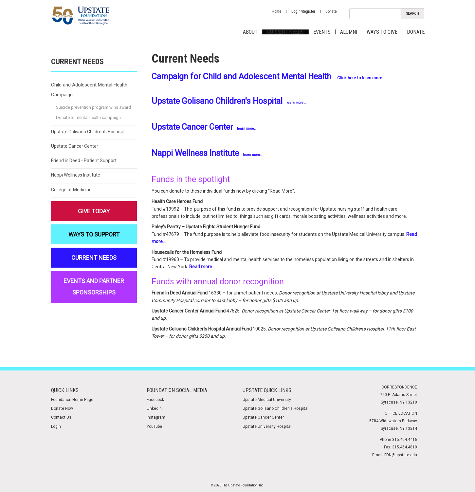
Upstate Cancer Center (204, 127)
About (250, 31)
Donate (331, 11)
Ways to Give (382, 31)
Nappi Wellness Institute (207, 153)
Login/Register (303, 11)
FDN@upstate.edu (400, 455)
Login (56, 426)
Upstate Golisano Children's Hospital (229, 101)
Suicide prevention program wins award (93, 107)
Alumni (348, 31)
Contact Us (61, 417)
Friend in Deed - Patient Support (84, 160)
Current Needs (285, 31)
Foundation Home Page (72, 399)
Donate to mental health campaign (88, 117)
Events (322, 31)
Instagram (156, 417)
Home (276, 11)
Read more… (202, 266)
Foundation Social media (177, 390)
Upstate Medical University (267, 399)
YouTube (154, 426)
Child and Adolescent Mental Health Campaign (89, 89)
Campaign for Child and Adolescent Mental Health (241, 76)
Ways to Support (93, 234)
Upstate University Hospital (267, 426)
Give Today (94, 211)
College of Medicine (71, 189)
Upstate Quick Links (267, 390)
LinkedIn (154, 408)
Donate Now (62, 408)
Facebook (155, 399)
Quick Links (65, 390)
